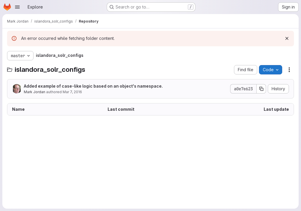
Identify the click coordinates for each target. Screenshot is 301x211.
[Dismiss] (286, 38)
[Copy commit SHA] (261, 88)
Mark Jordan (34, 92)
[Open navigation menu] (17, 7)
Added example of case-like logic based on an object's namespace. (93, 86)
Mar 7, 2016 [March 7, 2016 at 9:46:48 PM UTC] (72, 92)
